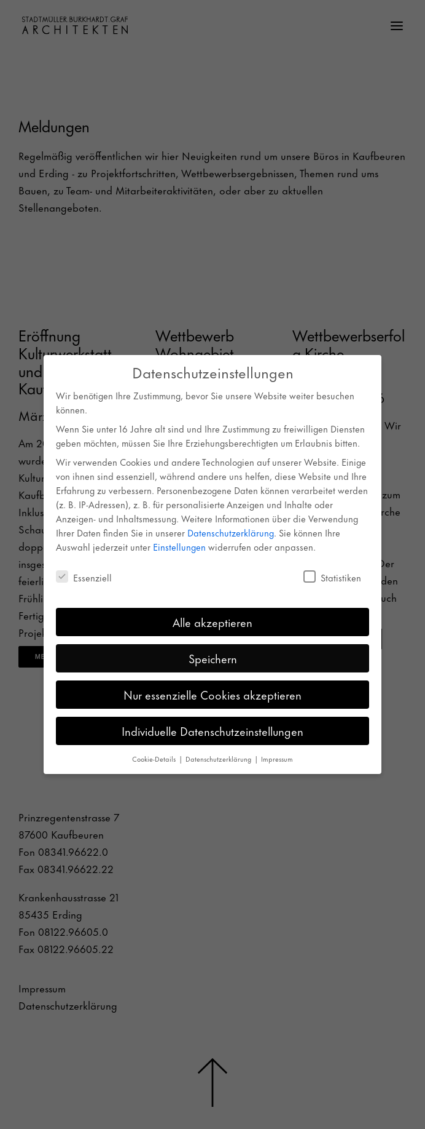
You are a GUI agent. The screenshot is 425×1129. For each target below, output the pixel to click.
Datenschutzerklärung (230, 532)
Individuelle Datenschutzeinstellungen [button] (212, 731)
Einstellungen (179, 547)
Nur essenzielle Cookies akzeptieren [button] (212, 694)
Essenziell (84, 577)
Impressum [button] (277, 758)
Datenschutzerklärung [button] (219, 758)
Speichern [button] (213, 658)
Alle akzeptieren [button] (212, 622)
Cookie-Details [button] (154, 758)
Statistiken (332, 577)
